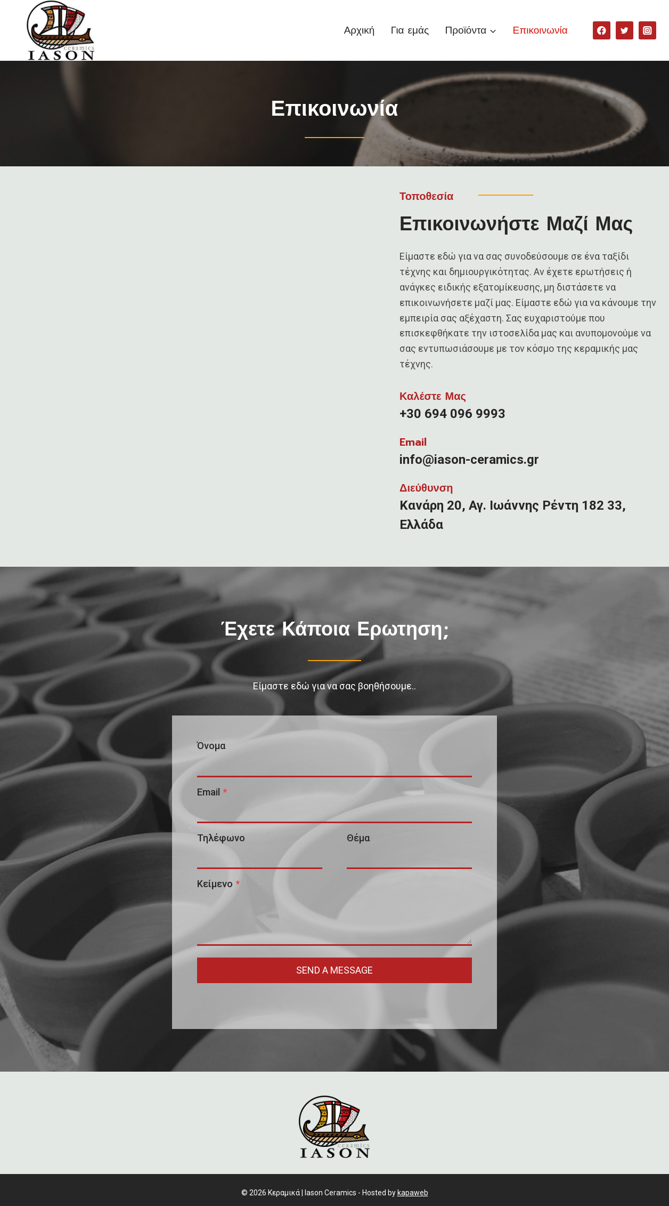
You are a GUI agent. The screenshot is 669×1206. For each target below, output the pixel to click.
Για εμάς (410, 30)
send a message (334, 960)
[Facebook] (601, 30)
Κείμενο (225, 873)
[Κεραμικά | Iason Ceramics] (58, 30)
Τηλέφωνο (228, 827)
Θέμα (358, 827)
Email (219, 781)
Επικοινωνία (540, 30)
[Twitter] (624, 30)
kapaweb (412, 1187)
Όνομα (218, 735)
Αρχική (359, 30)
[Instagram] (647, 30)
